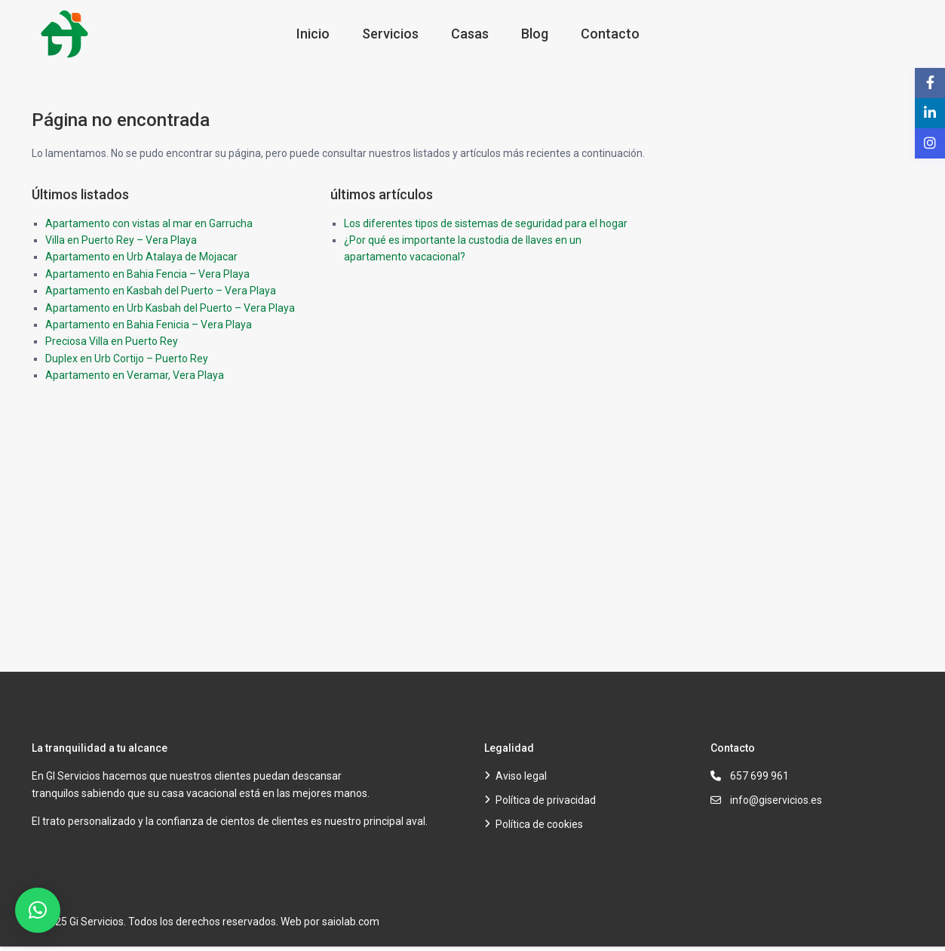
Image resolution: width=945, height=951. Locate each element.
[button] (37, 910)
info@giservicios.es (776, 800)
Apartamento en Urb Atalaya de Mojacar (141, 257)
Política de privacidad (546, 800)
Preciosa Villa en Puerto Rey (111, 341)
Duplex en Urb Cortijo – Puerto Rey (126, 358)
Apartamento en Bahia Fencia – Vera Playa (147, 274)
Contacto (610, 34)
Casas (470, 34)
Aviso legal (521, 776)
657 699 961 (759, 776)
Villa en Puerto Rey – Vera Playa (121, 240)
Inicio (313, 34)
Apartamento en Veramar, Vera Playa (134, 375)
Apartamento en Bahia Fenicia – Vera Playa (148, 325)
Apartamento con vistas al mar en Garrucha (149, 223)
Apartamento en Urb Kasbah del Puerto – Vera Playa (170, 308)
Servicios (390, 34)
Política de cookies (539, 824)
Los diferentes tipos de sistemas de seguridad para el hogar (485, 223)
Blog (534, 34)
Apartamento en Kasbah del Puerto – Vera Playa (160, 291)
